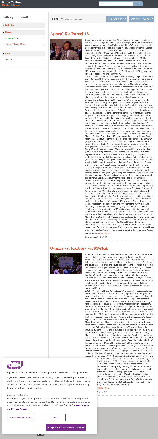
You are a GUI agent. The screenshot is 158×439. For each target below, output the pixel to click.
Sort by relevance (140, 19)
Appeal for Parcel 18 (69, 33)
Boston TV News (12, 3)
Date (7, 53)
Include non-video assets (73, 19)
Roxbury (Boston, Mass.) (15, 44)
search (138, 3)
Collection (10, 25)
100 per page (116, 19)
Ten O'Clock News (102, 233)
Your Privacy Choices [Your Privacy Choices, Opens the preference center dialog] (21, 417)
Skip (55, 417)
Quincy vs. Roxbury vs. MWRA (79, 248)
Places (8, 32)
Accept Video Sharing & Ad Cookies (65, 427)
